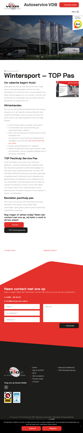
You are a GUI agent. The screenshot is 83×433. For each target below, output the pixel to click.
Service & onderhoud (66, 367)
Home (34, 367)
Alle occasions (38, 376)
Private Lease (37, 379)
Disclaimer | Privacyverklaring (63, 417)
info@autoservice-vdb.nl (16, 301)
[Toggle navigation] (78, 12)
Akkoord (32, 428)
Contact (15, 225)
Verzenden (70, 326)
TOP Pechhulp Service (67, 370)
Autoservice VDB (28, 417)
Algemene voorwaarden (44, 417)
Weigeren (53, 428)
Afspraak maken (70, 5)
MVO (34, 373)
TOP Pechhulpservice (17, 230)
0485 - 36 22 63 (12, 297)
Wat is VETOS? (38, 370)
